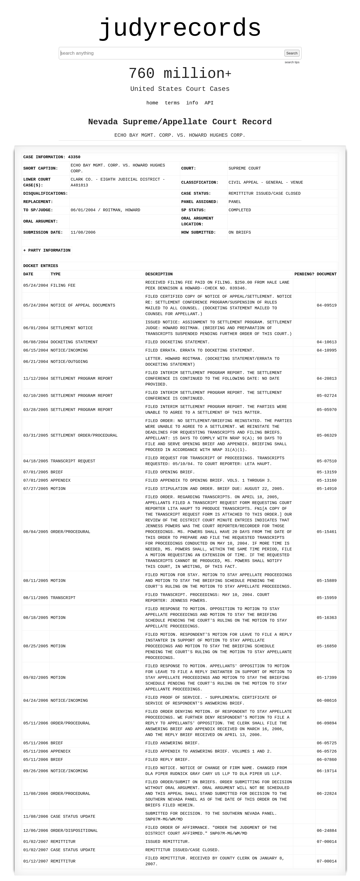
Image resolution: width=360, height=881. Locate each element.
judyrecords (180, 29)
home (152, 103)
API (209, 103)
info (192, 103)
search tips (292, 62)
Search (292, 53)
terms (172, 103)
